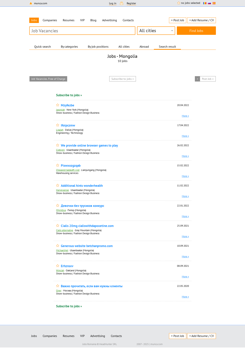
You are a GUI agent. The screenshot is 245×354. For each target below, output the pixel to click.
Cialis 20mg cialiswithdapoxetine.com (87, 226)
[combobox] (156, 30)
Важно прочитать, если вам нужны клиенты (91, 286)
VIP (82, 20)
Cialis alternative (64, 230)
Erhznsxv (67, 266)
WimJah (60, 270)
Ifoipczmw (68, 125)
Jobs (34, 336)
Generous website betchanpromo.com (87, 246)
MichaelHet (62, 250)
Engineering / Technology (69, 132)
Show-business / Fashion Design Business (77, 112)
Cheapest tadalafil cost (67, 169)
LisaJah (59, 129)
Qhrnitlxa (61, 210)
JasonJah (60, 109)
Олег (58, 290)
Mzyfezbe (67, 105)
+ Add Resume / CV (201, 20)
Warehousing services (67, 173)
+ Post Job (177, 20)
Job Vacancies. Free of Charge (48, 79)
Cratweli (60, 149)
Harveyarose (62, 190)
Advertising (109, 20)
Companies (50, 20)
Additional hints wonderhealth (82, 185)
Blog (93, 20)
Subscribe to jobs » (69, 95)
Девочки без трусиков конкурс (82, 205)
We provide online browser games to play (89, 145)
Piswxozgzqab (71, 165)
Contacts (128, 20)
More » (185, 115)
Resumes (68, 20)
